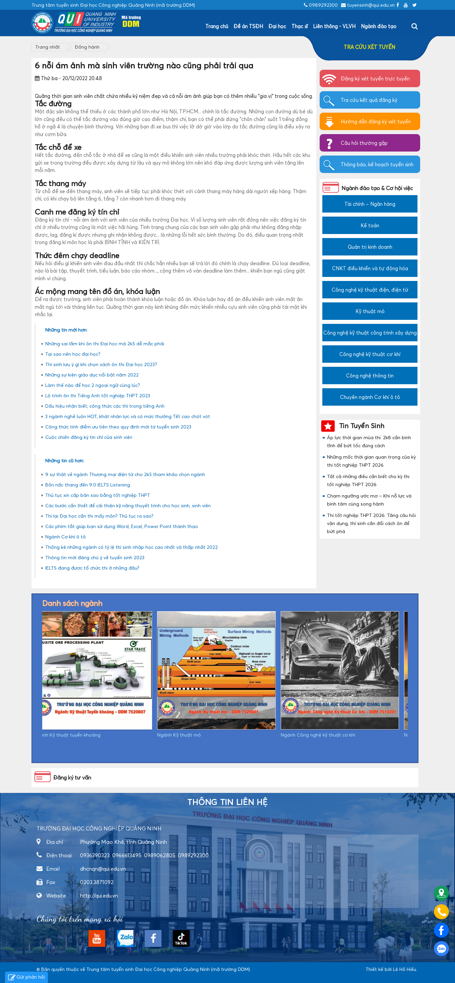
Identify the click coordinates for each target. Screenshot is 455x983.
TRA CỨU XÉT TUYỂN (369, 47)
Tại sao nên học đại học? (73, 354)
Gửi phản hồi (26, 977)
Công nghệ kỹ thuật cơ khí (369, 354)
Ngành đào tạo (378, 26)
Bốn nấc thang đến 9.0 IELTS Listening (87, 484)
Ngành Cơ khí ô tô (65, 536)
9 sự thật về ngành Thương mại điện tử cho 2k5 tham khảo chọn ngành (125, 474)
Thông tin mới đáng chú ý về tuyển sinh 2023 (94, 557)
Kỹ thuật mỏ (370, 311)
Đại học (277, 26)
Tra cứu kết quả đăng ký (369, 100)
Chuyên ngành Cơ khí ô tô (370, 397)
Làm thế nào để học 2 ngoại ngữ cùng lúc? (92, 385)
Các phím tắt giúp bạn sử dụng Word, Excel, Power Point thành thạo (121, 526)
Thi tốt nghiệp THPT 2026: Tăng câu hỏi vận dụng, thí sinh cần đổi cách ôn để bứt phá (371, 523)
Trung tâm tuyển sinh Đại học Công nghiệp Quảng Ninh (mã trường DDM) (168, 969)
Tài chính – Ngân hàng (369, 204)
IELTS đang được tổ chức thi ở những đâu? (92, 568)
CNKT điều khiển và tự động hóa (370, 268)
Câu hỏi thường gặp (364, 143)
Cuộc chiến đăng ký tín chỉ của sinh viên (88, 437)
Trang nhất (47, 47)
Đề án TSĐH (248, 26)
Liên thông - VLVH (334, 26)
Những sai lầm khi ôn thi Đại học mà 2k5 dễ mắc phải (104, 343)
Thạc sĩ (299, 26)
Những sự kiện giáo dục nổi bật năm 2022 (92, 375)
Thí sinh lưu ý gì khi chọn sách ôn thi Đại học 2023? (101, 364)
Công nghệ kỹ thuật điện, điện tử (370, 290)
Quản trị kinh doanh (370, 247)
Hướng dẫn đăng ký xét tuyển (376, 121)
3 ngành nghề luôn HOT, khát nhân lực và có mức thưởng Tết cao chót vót (127, 416)
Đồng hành (87, 47)
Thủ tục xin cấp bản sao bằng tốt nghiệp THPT (97, 495)
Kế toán (370, 225)
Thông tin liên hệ (227, 802)
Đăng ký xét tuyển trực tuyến (375, 78)
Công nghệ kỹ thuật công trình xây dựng (370, 333)
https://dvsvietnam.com (63, 976)
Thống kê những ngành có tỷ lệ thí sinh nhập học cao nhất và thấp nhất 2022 (131, 547)
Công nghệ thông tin (370, 375)
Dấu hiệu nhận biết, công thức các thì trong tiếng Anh (105, 406)
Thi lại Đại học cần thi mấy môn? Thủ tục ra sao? (99, 516)
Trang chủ (216, 26)
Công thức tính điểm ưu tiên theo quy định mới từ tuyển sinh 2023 (118, 426)
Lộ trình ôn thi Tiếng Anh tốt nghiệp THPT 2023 (97, 395)
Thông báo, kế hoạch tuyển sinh (377, 164)
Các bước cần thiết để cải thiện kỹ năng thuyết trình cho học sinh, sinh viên (128, 505)
